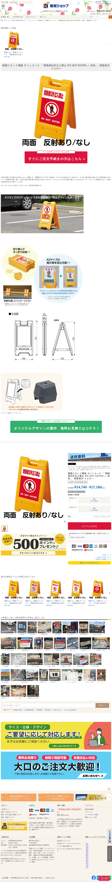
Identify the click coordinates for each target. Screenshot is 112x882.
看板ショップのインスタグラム (95, 837)
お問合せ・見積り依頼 (104, 3)
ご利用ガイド (107, 2)
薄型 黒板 (47, 710)
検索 (110, 16)
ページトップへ (109, 789)
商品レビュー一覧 (91, 817)
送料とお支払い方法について (45, 827)
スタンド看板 (11, 20)
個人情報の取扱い (37, 878)
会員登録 (98, 2)
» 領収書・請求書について (103, 559)
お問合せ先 (5, 837)
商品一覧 (5, 17)
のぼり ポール (57, 710)
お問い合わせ (50, 878)
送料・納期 (61, 805)
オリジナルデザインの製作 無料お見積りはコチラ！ (57, 425)
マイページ (31, 17)
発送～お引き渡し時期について (11, 814)
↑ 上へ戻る (104, 878)
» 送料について (106, 555)
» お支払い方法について (103, 557)
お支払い (32, 805)
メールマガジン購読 (91, 814)
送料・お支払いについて (9, 812)
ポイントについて (7, 820)
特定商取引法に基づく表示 (20, 878)
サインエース (33, 20)
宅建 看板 (39, 710)
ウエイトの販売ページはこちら (11, 413)
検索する (103, 705)
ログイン (91, 2)
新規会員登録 (89, 809)
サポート (4, 805)
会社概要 (32, 837)
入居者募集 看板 (29, 710)
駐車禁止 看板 (17, 710)
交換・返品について (7, 817)
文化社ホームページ (63, 841)
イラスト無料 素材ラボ (64, 846)
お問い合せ (18, 17)
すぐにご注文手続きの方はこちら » (56, 156)
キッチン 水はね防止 (70, 710)
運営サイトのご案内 (64, 837)
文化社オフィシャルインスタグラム (69, 843)
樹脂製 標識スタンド (22, 20)
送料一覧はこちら (63, 815)
